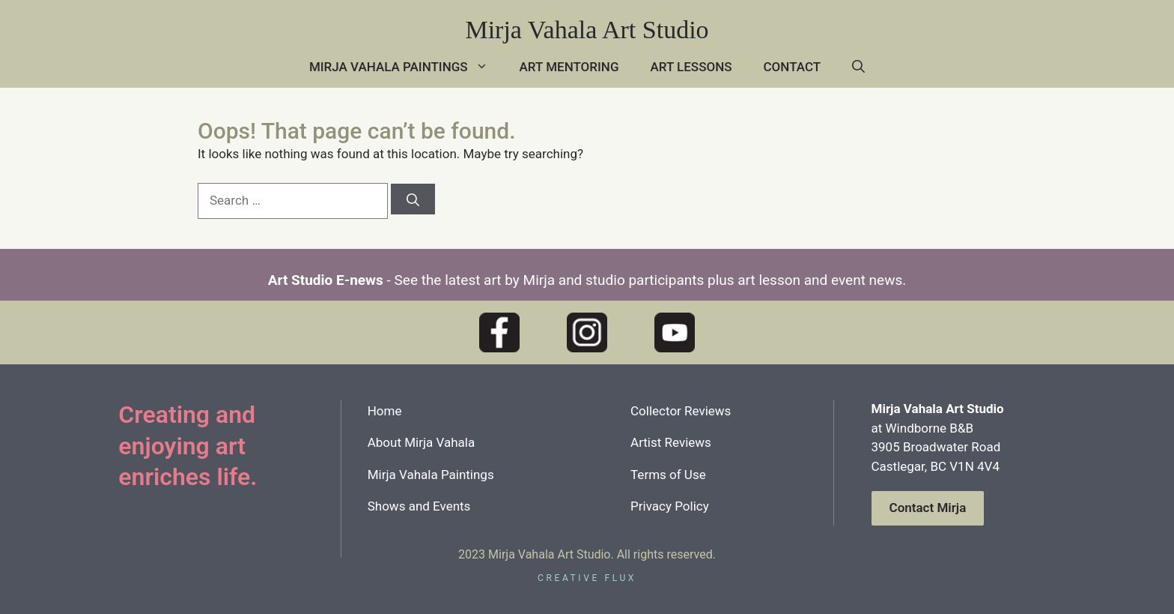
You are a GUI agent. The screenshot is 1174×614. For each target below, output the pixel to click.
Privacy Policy (669, 506)
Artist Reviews (670, 442)
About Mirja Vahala (421, 442)
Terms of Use (668, 474)
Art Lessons (691, 66)
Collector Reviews (680, 410)
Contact (792, 66)
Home (385, 410)
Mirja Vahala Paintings (406, 67)
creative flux (587, 578)
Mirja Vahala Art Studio (586, 29)
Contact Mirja (928, 507)
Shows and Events (419, 506)
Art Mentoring (569, 66)
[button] (858, 67)
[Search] (413, 199)
